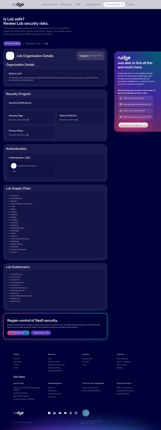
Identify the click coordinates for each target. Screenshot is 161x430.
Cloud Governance (54, 394)
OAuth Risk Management (91, 391)
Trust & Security (122, 359)
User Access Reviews (124, 388)
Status (15, 368)
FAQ (49, 359)
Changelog (17, 362)
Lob (46, 43)
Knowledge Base (54, 368)
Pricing (15, 365)
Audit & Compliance (20, 393)
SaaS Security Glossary (56, 365)
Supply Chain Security (90, 388)
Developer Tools (32, 43)
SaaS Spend (52, 391)
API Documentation (55, 371)
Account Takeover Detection (23, 399)
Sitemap (120, 368)
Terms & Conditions (124, 362)
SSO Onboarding (123, 394)
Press (84, 365)
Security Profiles (54, 362)
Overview (16, 359)
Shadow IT (52, 388)
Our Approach (87, 359)
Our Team (85, 362)
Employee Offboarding (125, 391)
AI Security (52, 397)
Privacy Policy (122, 365)
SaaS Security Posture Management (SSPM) (26, 389)
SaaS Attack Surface (21, 396)
